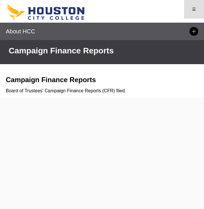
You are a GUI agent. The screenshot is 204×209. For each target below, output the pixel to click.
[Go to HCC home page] (54, 18)
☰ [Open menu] (194, 9)
